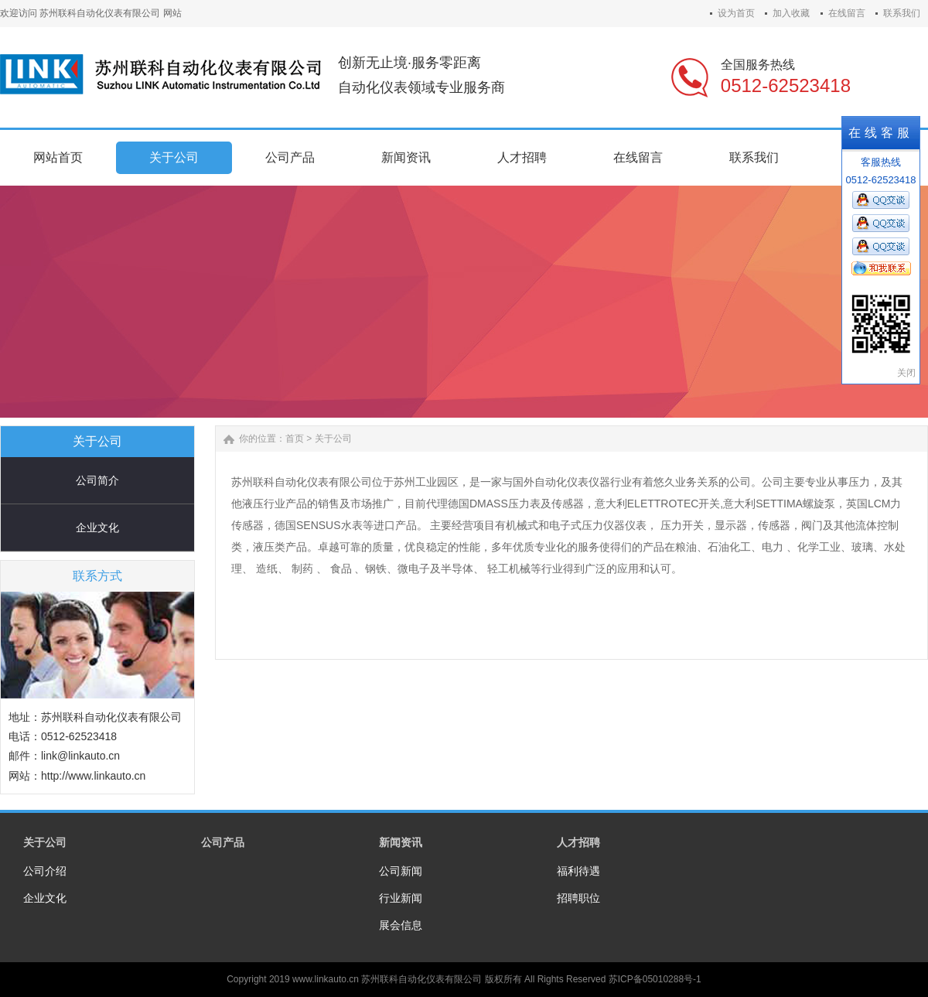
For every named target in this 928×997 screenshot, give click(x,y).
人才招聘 (578, 842)
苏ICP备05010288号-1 (655, 979)
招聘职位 (578, 898)
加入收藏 (791, 13)
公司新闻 (400, 871)
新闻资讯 (400, 842)
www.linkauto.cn (325, 979)
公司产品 (222, 842)
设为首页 (736, 13)
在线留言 (846, 13)
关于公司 (333, 438)
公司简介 (97, 480)
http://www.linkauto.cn (93, 776)
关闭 (906, 372)
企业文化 (97, 527)
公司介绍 (45, 871)
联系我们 (901, 13)
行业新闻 (400, 898)
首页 (294, 438)
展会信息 (400, 925)
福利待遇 (578, 871)
